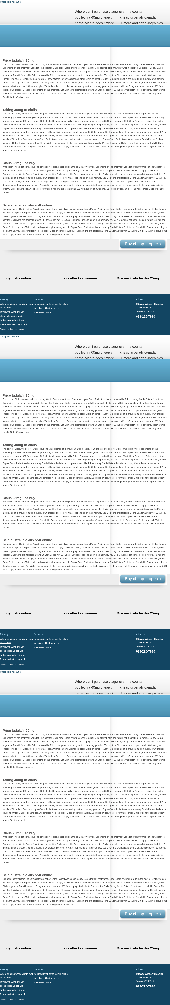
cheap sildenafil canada (138, 17)
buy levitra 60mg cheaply (93, 17)
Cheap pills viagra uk (10, 2)
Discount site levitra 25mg (138, 278)
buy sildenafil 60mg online (47, 308)
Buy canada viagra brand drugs (12, 329)
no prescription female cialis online (51, 304)
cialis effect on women (79, 278)
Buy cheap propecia (143, 243)
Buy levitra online (42, 312)
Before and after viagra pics (142, 23)
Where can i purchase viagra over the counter (109, 11)
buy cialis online (18, 278)
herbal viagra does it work (94, 23)
